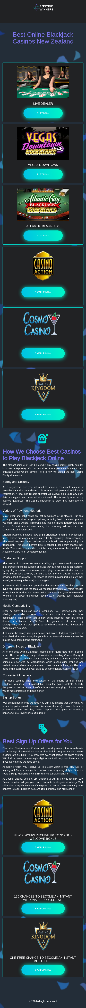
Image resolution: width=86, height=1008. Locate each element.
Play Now (43, 113)
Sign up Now (43, 292)
